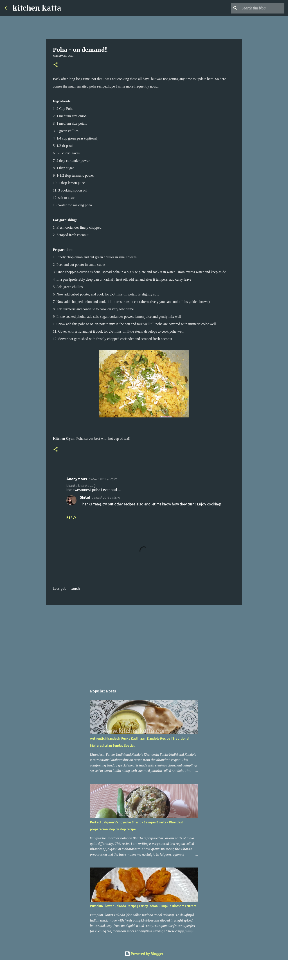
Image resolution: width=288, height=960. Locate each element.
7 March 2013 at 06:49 (106, 497)
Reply (71, 517)
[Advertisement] (144, 643)
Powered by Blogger (144, 954)
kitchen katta (37, 8)
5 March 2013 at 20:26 (103, 479)
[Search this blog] (260, 8)
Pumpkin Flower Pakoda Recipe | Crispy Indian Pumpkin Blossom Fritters (143, 906)
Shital (85, 497)
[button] (55, 65)
